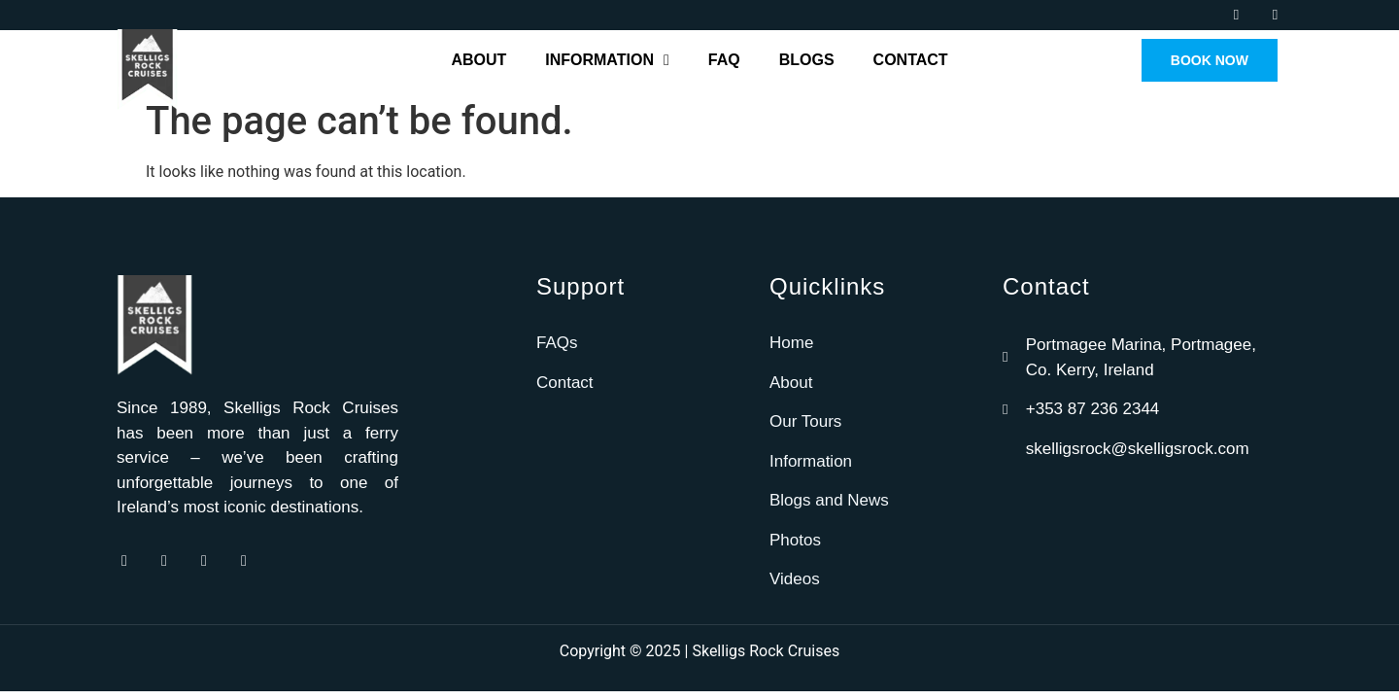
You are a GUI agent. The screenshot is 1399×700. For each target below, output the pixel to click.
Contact (910, 60)
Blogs (807, 60)
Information (607, 60)
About (478, 60)
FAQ (724, 60)
